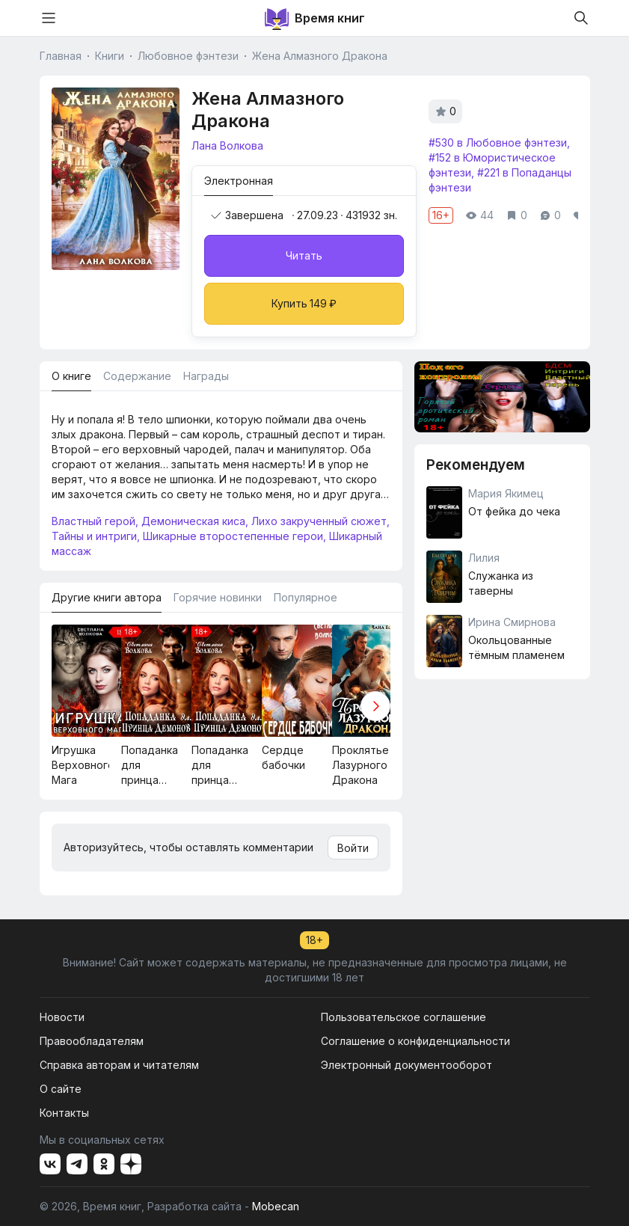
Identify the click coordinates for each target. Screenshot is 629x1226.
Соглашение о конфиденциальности (415, 1041)
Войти (353, 848)
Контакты (64, 1112)
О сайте (61, 1088)
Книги (109, 55)
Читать (304, 255)
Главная (61, 55)
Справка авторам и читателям (119, 1064)
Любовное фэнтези (188, 55)
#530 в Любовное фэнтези (498, 142)
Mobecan (275, 1206)
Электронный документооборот (406, 1064)
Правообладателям (92, 1041)
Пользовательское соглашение (403, 1017)
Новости (62, 1017)
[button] (375, 706)
